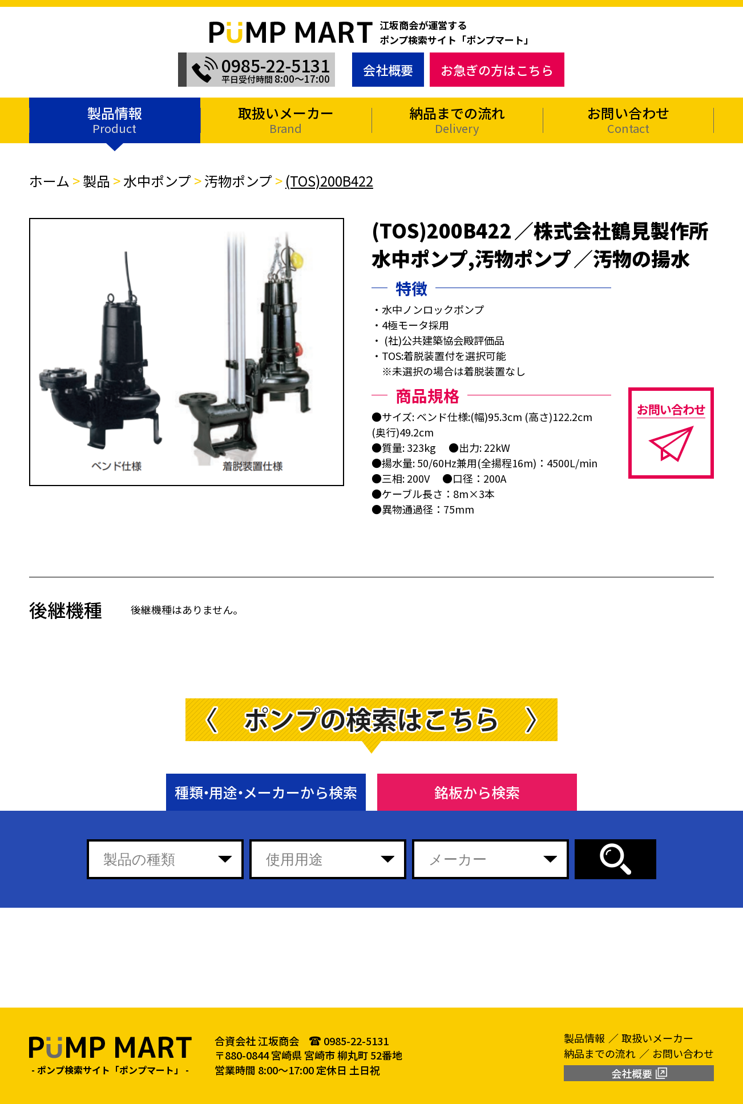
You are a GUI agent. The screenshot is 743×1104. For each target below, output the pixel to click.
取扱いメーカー (285, 119)
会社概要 (388, 69)
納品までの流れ (457, 119)
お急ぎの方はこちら (497, 69)
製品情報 (114, 119)
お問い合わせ (628, 119)
